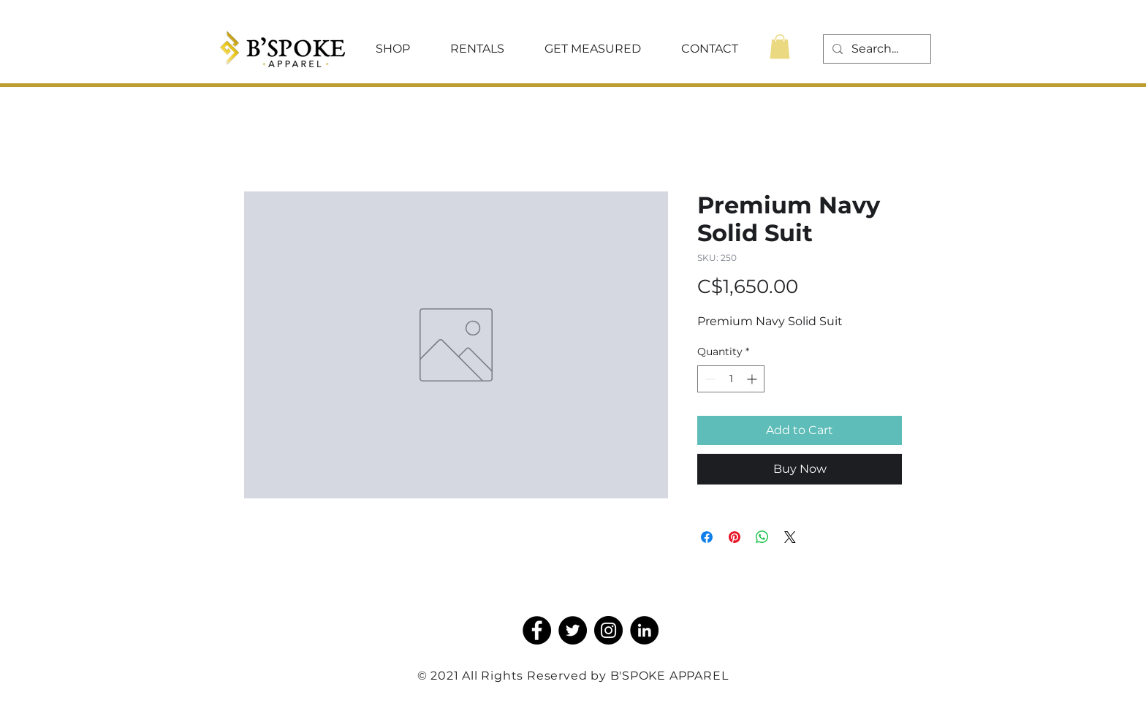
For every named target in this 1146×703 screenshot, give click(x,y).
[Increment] (753, 379)
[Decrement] (708, 379)
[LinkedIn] (644, 630)
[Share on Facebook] (707, 537)
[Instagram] (608, 630)
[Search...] (875, 49)
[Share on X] (790, 537)
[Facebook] (537, 630)
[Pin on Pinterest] (734, 537)
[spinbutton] (731, 379)
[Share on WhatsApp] (762, 537)
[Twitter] (572, 630)
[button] (392, 49)
